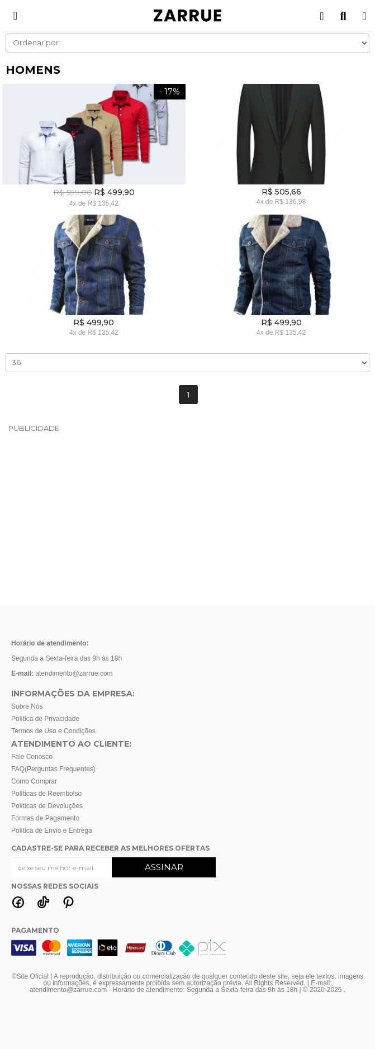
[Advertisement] (187, 518)
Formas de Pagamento (45, 818)
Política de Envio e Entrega (51, 830)
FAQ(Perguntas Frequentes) (53, 769)
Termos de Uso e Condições (53, 731)
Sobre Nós (27, 706)
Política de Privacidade (45, 718)
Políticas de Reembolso (46, 793)
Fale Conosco (32, 756)
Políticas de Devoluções (47, 806)
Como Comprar (34, 781)
